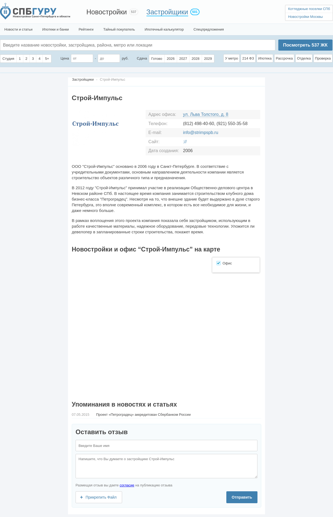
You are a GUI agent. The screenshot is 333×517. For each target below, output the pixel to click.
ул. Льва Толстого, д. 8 (205, 114)
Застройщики (167, 12)
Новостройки (106, 12)
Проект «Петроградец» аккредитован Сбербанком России (143, 415)
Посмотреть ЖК (305, 45)
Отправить (242, 497)
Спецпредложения (209, 29)
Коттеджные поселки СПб (309, 9)
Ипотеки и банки (55, 29)
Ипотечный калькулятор (164, 29)
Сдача (142, 58)
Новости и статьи (18, 29)
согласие (127, 485)
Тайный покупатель (119, 29)
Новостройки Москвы (305, 17)
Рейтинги (86, 29)
